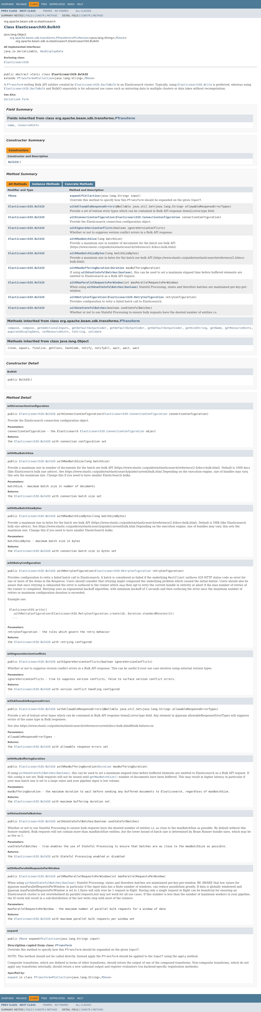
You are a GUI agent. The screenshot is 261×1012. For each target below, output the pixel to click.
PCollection (81, 37)
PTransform (25, 78)
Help (80, 4)
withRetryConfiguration (88, 297)
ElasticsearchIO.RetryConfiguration (136, 297)
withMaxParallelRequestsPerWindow (96, 282)
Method (52, 15)
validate (94, 331)
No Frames (62, 11)
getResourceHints (238, 327)
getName (216, 327)
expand (75, 195)
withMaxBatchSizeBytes (87, 253)
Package (21, 4)
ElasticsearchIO (16, 62)
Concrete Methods (79, 184)
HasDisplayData (51, 51)
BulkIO (13, 162)
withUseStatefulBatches (88, 307)
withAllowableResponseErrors (92, 206)
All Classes (83, 11)
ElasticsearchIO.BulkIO (26, 206)
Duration (117, 267)
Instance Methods (45, 184)
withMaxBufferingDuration (89, 267)
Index (71, 4)
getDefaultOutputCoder (89, 327)
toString (78, 331)
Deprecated (57, 4)
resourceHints (28, 125)
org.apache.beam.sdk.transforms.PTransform (40, 37)
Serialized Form (16, 99)
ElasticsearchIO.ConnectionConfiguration (148, 217)
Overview (7, 4)
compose (13, 327)
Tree (44, 4)
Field (29, 15)
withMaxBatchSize (83, 238)
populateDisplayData (23, 331)
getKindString (196, 327)
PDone (120, 37)
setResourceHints (55, 331)
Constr (40, 15)
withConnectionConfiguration (92, 217)
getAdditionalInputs (53, 327)
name (11, 125)
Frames (48, 11)
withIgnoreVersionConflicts (91, 227)
